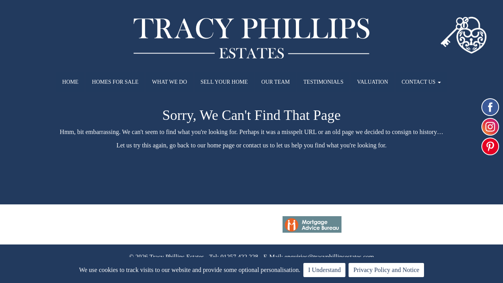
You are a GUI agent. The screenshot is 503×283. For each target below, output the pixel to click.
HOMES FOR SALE (115, 82)
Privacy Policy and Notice (386, 269)
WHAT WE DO (169, 82)
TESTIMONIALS (323, 82)
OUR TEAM (275, 82)
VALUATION (372, 82)
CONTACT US (421, 82)
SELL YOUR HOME (224, 82)
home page (221, 145)
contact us (255, 145)
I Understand (324, 269)
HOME (70, 82)
